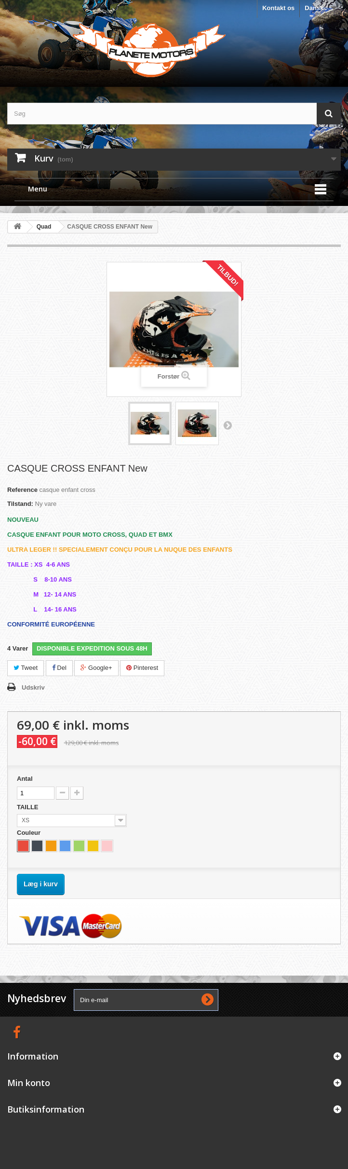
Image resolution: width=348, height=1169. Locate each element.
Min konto (28, 1082)
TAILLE (28, 807)
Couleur (29, 832)
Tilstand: (20, 503)
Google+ (96, 667)
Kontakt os (278, 8)
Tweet (25, 667)
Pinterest (142, 667)
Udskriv (33, 687)
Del (59, 667)
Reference (22, 489)
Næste (227, 425)
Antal (25, 778)
